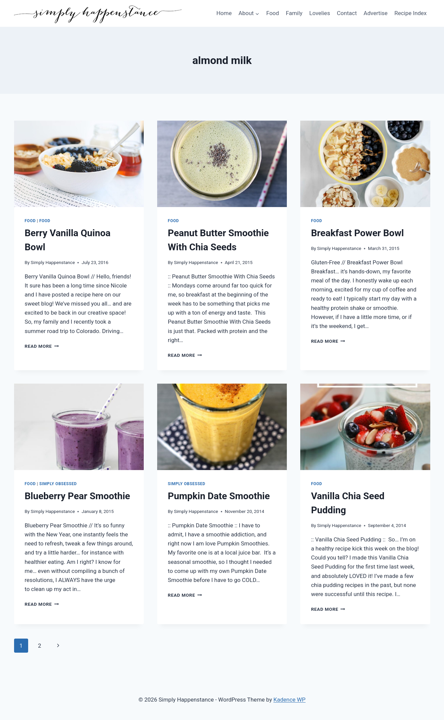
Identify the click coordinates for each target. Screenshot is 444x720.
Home (224, 13)
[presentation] (79, 164)
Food (272, 13)
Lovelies (319, 13)
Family (294, 13)
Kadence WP (289, 699)
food (44, 220)
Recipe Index (410, 13)
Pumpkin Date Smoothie (219, 496)
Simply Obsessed (58, 483)
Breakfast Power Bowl (357, 233)
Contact (347, 13)
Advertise (375, 13)
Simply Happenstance (53, 262)
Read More (42, 346)
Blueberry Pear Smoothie (77, 496)
